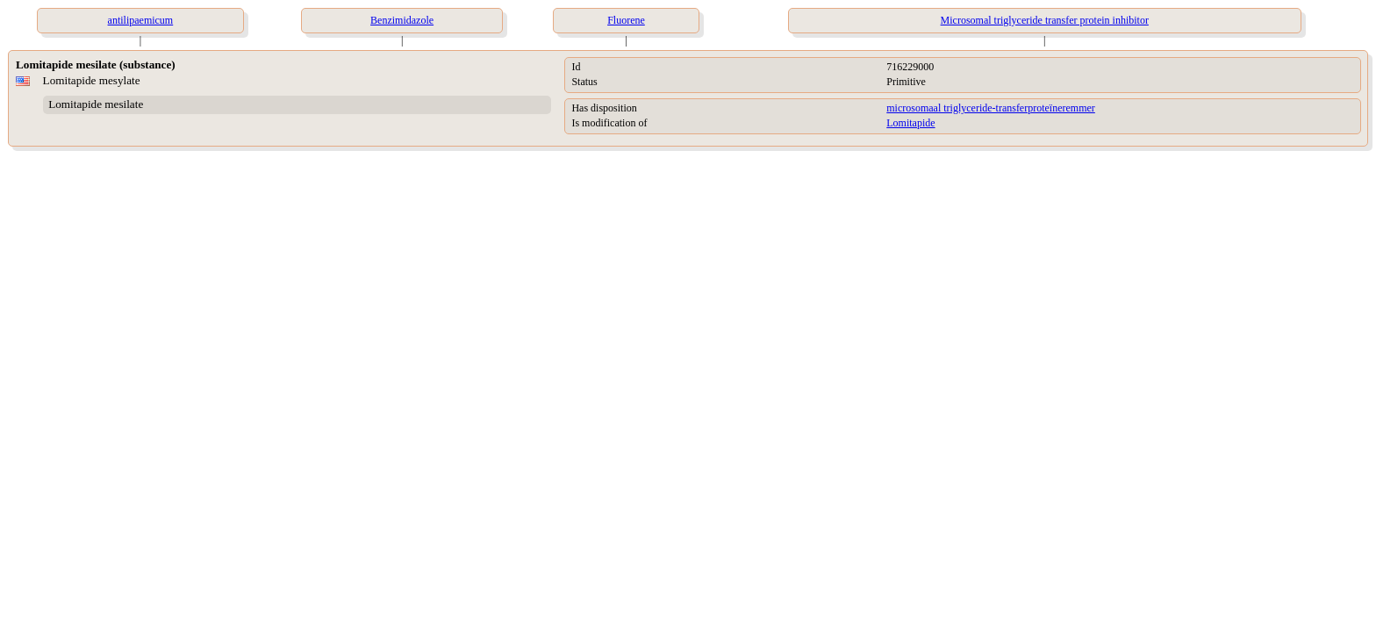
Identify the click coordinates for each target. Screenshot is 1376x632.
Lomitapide (910, 123)
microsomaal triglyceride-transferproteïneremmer (990, 108)
